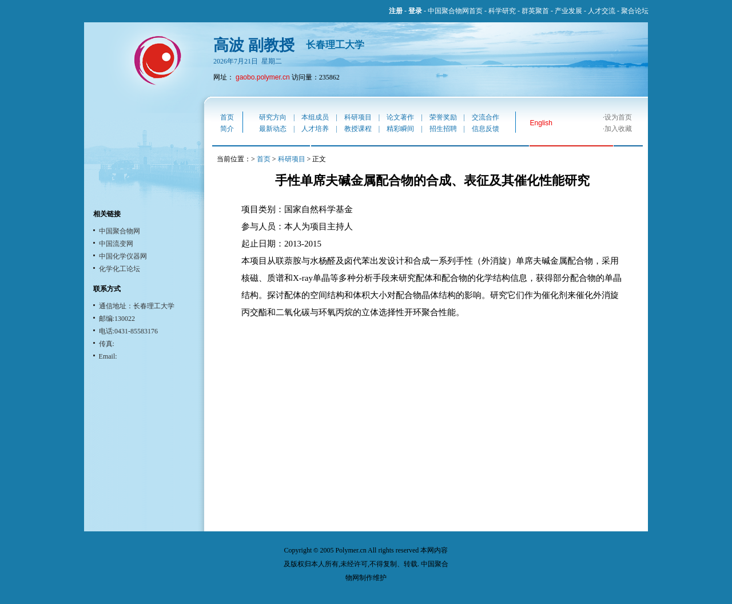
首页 (227, 117)
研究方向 (273, 117)
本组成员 (315, 117)
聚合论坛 (635, 11)
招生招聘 (443, 129)
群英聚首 (535, 11)
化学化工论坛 (119, 269)
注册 (396, 11)
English (541, 123)
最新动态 (273, 129)
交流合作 (485, 117)
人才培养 (315, 129)
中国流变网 (116, 244)
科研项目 (358, 117)
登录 (415, 11)
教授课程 (358, 129)
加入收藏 (618, 129)
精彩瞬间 (400, 129)
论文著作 (400, 117)
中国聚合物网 (119, 231)
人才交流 (601, 11)
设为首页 (618, 117)
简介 (227, 129)
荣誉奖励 (443, 117)
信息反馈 (485, 129)
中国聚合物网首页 (455, 11)
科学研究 (502, 11)
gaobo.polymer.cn (263, 77)
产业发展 (568, 11)
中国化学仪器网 (123, 256)
